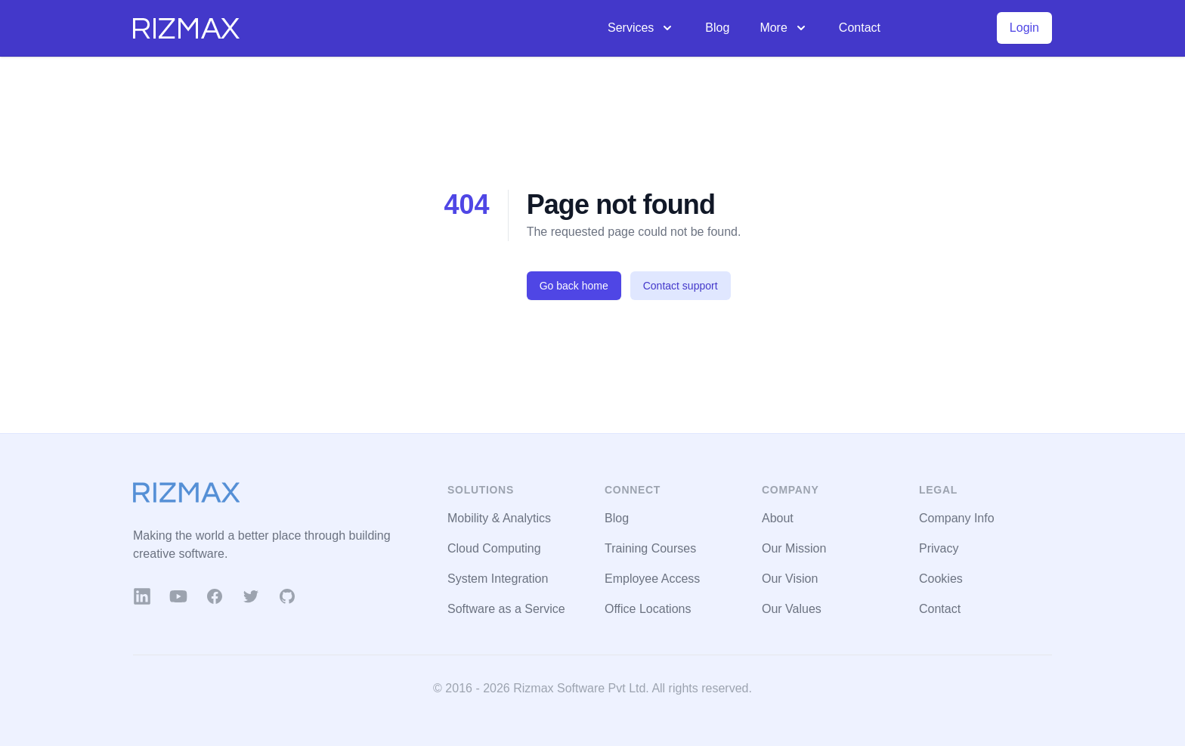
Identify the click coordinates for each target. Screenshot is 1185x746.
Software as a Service (506, 608)
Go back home (574, 286)
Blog (717, 27)
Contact (859, 27)
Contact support (680, 286)
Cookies (941, 578)
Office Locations (648, 608)
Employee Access (652, 578)
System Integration (497, 578)
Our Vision (790, 578)
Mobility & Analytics (499, 518)
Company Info (957, 518)
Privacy (938, 548)
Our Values (791, 608)
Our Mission (794, 548)
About (778, 518)
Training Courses (650, 548)
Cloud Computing (494, 548)
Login (1024, 27)
